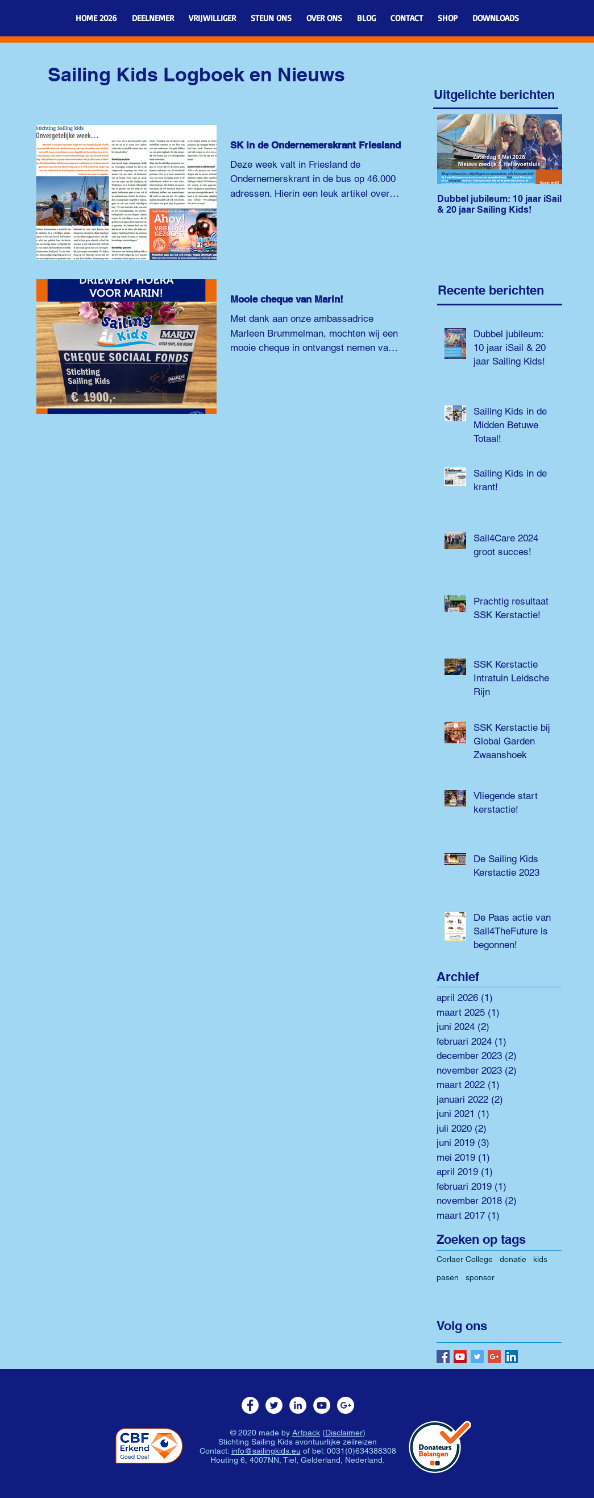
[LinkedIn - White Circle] (297, 1405)
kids (540, 1259)
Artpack (306, 1432)
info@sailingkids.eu (266, 1450)
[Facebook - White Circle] (250, 1405)
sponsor (480, 1277)
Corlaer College (465, 1259)
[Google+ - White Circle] (345, 1405)
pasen (448, 1277)
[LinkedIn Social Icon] (511, 1356)
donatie (513, 1259)
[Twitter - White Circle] (274, 1405)
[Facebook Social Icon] (443, 1356)
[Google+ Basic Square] (494, 1356)
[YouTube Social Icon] (460, 1356)
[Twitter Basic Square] (477, 1356)
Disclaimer (344, 1432)
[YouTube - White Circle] (321, 1405)
